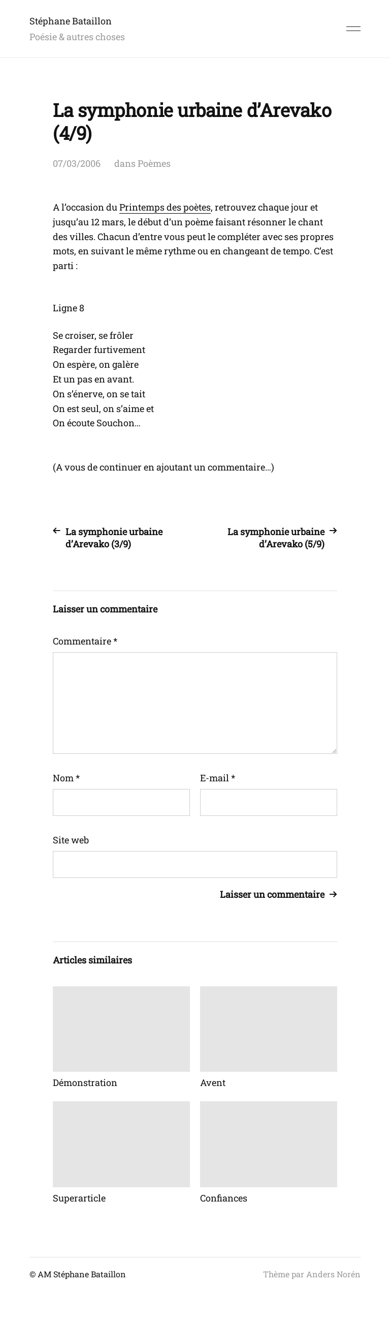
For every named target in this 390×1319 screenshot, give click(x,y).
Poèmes (154, 163)
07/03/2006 (77, 163)
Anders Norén (333, 1274)
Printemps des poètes (165, 207)
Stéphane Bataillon (70, 21)
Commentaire (85, 641)
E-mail (217, 778)
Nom (66, 778)
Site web (71, 840)
